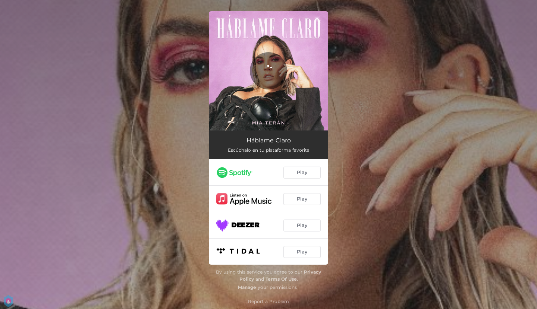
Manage (247, 287)
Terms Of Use (281, 279)
